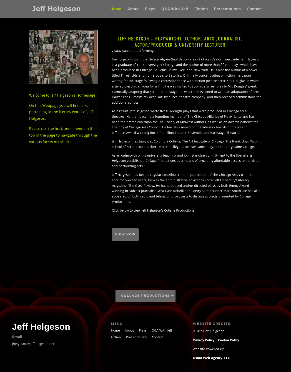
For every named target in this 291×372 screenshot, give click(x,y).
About (133, 9)
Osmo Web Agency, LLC (211, 358)
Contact (254, 9)
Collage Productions (145, 295)
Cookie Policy (228, 340)
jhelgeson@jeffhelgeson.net (33, 344)
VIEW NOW (125, 234)
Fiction (201, 9)
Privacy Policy (204, 340)
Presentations (227, 9)
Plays (150, 9)
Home (115, 9)
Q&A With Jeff (175, 9)
